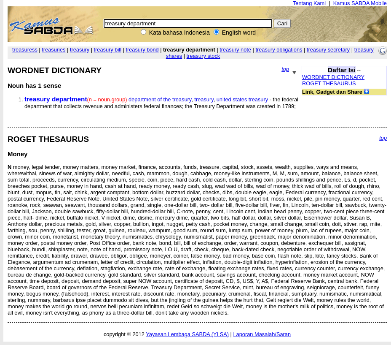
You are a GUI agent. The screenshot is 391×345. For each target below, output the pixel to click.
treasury (79, 49)
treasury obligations (278, 49)
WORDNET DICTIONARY (333, 77)
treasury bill (107, 49)
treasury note (235, 49)
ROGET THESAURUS (329, 83)
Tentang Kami (309, 3)
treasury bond (142, 49)
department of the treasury (160, 99)
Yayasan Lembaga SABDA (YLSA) (187, 334)
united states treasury (242, 99)
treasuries (53, 49)
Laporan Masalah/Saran (262, 334)
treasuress (24, 49)
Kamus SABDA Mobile (360, 3)
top (285, 69)
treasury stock (203, 56)
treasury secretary (328, 49)
